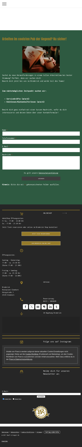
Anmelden (41, 396)
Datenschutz (15, 432)
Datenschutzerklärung (48, 173)
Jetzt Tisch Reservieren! (41, 233)
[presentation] (18, 383)
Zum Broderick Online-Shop (41, 243)
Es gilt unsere (41, 173)
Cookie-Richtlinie (31, 354)
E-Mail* (5, 391)
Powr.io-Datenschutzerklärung (20, 359)
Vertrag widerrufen (52, 432)
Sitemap (39, 432)
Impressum (5, 432)
